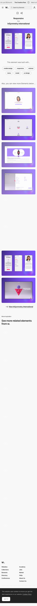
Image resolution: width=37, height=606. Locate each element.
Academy (22, 567)
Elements (4, 572)
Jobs (20, 569)
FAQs (20, 575)
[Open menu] (18, 181)
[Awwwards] (6, 7)
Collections (5, 569)
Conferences (6, 578)
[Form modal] (18, 369)
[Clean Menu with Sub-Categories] (18, 398)
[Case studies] (18, 480)
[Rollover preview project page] (18, 452)
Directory (4, 575)
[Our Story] (18, 208)
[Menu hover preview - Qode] (18, 534)
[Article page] (18, 154)
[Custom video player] (18, 341)
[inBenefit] (18, 127)
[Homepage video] (18, 236)
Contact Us (22, 581)
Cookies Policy (26, 594)
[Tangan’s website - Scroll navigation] (18, 425)
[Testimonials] (18, 100)
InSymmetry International (18, 24)
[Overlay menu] (18, 507)
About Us (22, 578)
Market (21, 572)
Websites (4, 567)
